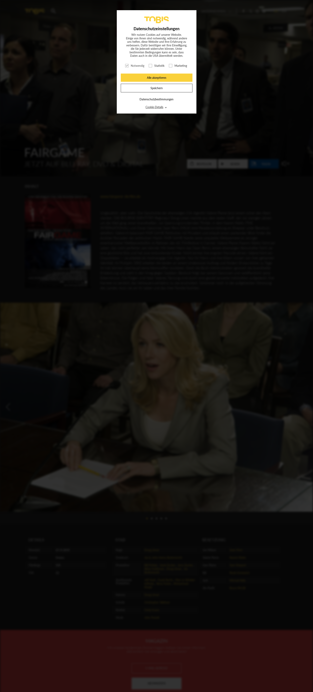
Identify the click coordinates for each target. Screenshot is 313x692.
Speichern (157, 88)
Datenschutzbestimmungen (156, 99)
